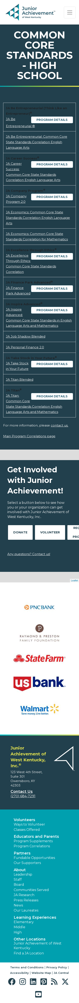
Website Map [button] (41, 972)
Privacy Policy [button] (56, 967)
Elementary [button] (24, 922)
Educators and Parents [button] (36, 836)
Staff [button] (18, 880)
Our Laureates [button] (26, 910)
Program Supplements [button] (33, 841)
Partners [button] (22, 853)
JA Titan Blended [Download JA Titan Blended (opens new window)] (19, 379)
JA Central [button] (61, 972)
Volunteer (50, 532)
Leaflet (74, 580)
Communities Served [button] (31, 890)
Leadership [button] (23, 874)
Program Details (52, 120)
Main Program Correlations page (29, 436)
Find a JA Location (29, 953)
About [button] (20, 870)
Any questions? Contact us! (28, 554)
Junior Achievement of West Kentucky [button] (38, 945)
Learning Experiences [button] (35, 917)
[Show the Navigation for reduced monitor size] (70, 12)
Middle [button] (19, 927)
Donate (20, 532)
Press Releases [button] (26, 900)
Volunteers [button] (24, 820)
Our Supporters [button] (27, 863)
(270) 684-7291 (23, 796)
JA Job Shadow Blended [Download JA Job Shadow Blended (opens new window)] (25, 336)
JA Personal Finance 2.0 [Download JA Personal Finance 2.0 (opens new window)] (25, 347)
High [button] (18, 932)
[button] (12, 981)
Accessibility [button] (19, 972)
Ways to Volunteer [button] (29, 824)
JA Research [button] (24, 895)
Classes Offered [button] (27, 830)
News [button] (18, 905)
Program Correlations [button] (32, 846)
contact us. (59, 425)
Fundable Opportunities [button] (34, 858)
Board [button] (19, 885)
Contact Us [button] (22, 791)
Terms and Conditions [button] (27, 967)
